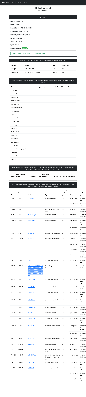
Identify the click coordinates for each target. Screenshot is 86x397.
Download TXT (27, 53)
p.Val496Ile (31, 287)
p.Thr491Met (32, 307)
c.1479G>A (31, 300)
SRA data (25, 2)
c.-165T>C (31, 233)
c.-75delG (31, 368)
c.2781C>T (31, 362)
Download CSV (16, 53)
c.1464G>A (31, 318)
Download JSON (40, 53)
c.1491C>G (31, 279)
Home (14, 2)
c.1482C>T (31, 292)
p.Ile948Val (31, 220)
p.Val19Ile (31, 344)
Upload (19, 2)
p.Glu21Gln (31, 198)
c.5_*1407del (32, 355)
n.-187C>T (31, 238)
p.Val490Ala (31, 313)
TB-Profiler (5, 2)
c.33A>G (30, 260)
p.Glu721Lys (32, 215)
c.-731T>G (31, 339)
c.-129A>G (31, 326)
